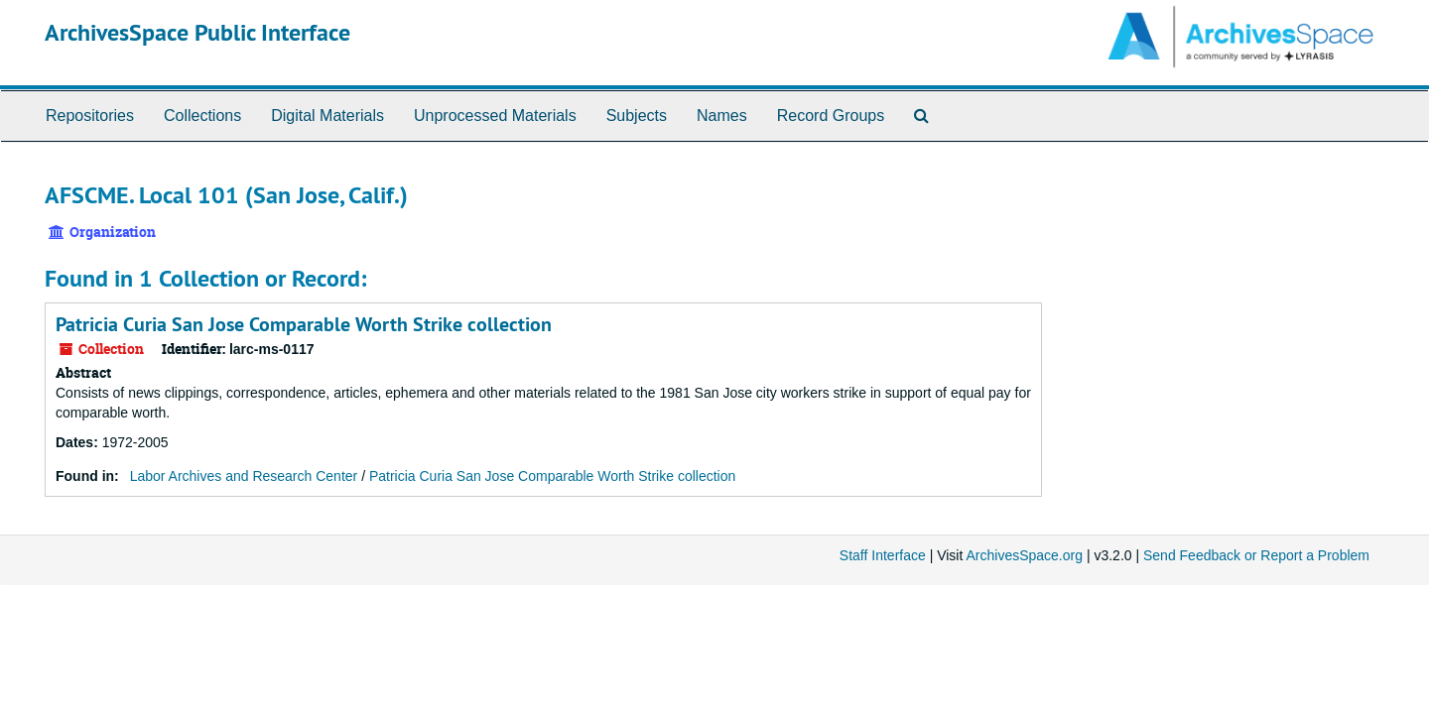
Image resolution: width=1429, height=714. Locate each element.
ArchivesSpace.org (1024, 555)
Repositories (90, 115)
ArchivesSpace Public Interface (197, 32)
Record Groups (831, 115)
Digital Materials (327, 115)
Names (722, 115)
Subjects (636, 115)
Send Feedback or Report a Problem (1256, 555)
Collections (202, 115)
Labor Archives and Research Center (244, 476)
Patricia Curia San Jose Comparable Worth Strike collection (304, 324)
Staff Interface (883, 555)
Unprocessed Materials (495, 115)
